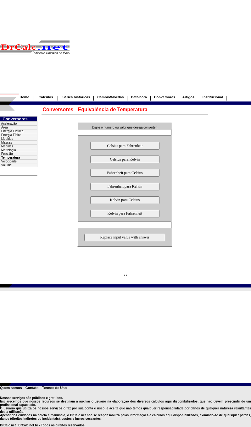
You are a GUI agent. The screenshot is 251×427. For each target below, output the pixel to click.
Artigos (189, 97)
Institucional (213, 97)
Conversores (164, 97)
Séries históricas (76, 97)
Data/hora (139, 97)
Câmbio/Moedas (110, 97)
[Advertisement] (160, 50)
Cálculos (46, 97)
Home (24, 97)
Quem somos (11, 388)
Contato (32, 388)
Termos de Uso (54, 388)
